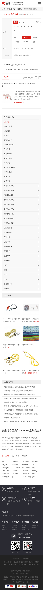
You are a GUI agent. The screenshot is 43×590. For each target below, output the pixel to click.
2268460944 (25, 558)
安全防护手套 (9, 218)
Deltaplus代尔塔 (27, 42)
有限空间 (7, 181)
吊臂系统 (7, 163)
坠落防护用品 (11, 9)
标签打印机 (8, 284)
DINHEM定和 (27, 37)
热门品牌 (5, 456)
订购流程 (14, 527)
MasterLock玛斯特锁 (37, 461)
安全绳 (19, 9)
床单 (5, 279)
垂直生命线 (8, 172)
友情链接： (17, 558)
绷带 (5, 265)
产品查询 (14, 525)
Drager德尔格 (17, 474)
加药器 (6, 289)
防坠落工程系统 (9, 167)
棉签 (5, 270)
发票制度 (14, 529)
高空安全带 (8, 126)
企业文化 (4, 527)
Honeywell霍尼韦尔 (36, 37)
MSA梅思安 (18, 42)
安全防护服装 (9, 223)
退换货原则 (34, 525)
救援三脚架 (8, 158)
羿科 (34, 42)
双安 (13, 477)
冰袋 (5, 274)
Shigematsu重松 (6, 464)
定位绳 (23, 48)
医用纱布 (7, 256)
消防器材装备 (9, 195)
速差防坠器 (8, 140)
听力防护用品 (9, 200)
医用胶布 (7, 251)
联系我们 (4, 529)
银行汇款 (24, 525)
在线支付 (24, 527)
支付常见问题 (25, 529)
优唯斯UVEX (16, 471)
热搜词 (25, 456)
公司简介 (4, 525)
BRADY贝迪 (26, 477)
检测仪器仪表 (9, 214)
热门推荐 (15, 456)
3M (15, 37)
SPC (3, 461)
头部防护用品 (9, 204)
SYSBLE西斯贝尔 (27, 464)
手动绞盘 (7, 149)
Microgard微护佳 (6, 474)
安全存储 (7, 242)
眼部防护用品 (9, 209)
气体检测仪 (8, 232)
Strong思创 (36, 471)
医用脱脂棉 (8, 246)
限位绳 (30, 48)
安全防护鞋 (8, 228)
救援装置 (7, 176)
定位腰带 (7, 131)
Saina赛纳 (5, 477)
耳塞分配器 (17, 69)
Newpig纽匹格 (6, 468)
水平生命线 (8, 154)
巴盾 (33, 468)
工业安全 (7, 237)
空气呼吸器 (25, 69)
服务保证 (33, 527)
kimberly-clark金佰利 (6, 471)
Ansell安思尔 (16, 464)
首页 (3, 9)
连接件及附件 (9, 145)
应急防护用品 (8, 69)
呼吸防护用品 (34, 69)
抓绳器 (6, 135)
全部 (15, 22)
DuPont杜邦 (16, 468)
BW (33, 474)
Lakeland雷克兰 (27, 461)
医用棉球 (7, 260)
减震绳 (16, 48)
